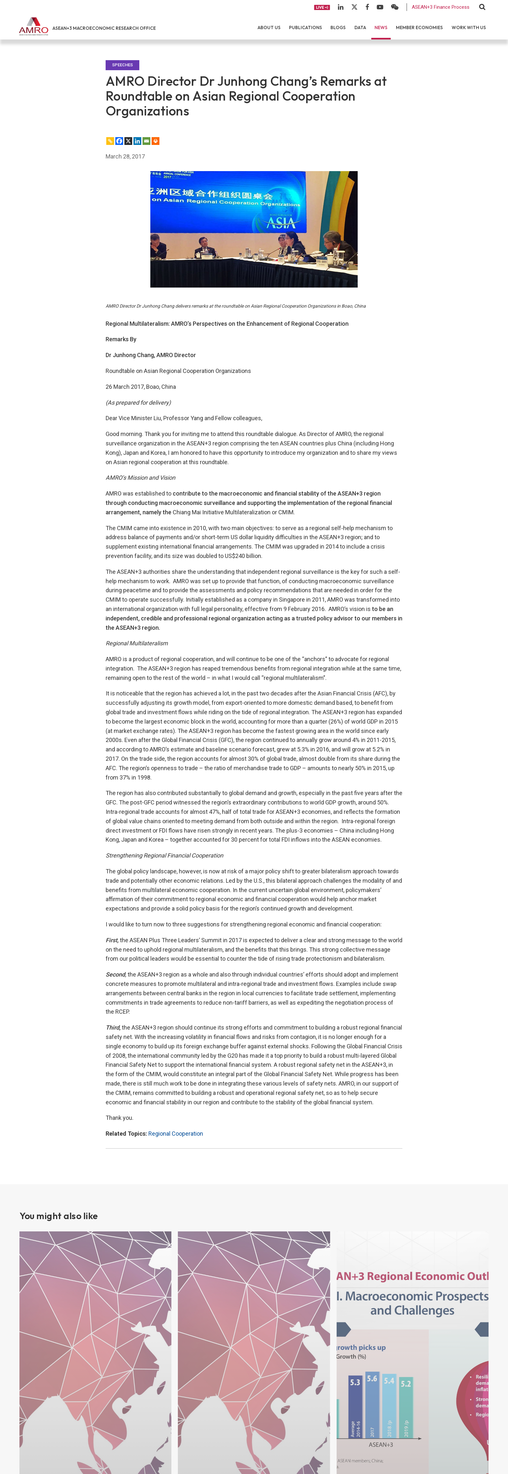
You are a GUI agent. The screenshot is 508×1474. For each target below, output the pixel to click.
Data (360, 27)
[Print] (155, 141)
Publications (305, 27)
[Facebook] (119, 141)
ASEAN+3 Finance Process (440, 7)
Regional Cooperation (175, 1133)
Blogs (338, 27)
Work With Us (469, 27)
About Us (269, 27)
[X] (128, 141)
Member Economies (419, 27)
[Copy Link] (110, 141)
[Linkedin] (137, 141)
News (381, 27)
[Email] (146, 141)
